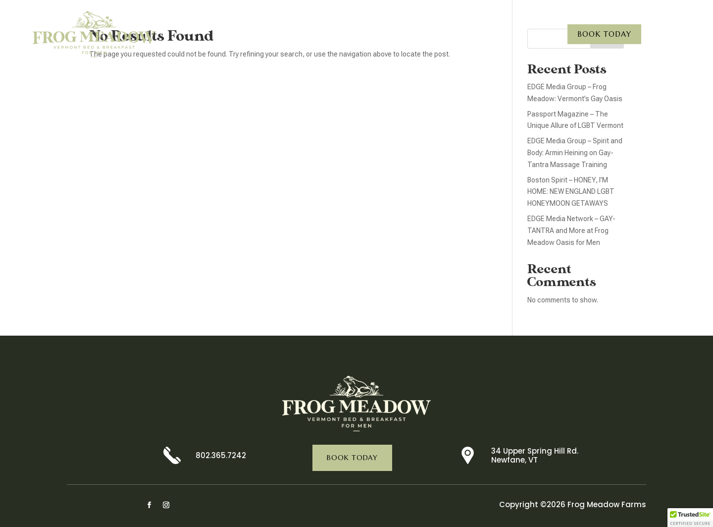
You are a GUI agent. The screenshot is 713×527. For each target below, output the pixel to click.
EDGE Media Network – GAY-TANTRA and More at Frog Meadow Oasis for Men (571, 230)
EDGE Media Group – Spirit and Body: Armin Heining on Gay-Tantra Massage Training (574, 153)
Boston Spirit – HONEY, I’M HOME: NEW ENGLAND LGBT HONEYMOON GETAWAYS (570, 192)
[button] (690, 517)
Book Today (604, 34)
